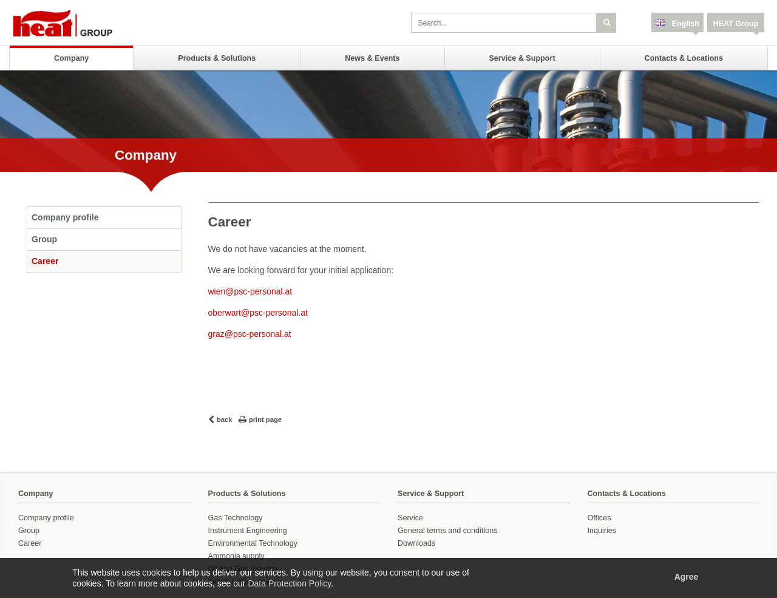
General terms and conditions (448, 530)
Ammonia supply (236, 556)
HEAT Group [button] (736, 23)
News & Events (372, 58)
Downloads (416, 543)
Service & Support (522, 58)
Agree (686, 577)
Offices (599, 518)
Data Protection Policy (289, 583)
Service (410, 518)
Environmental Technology (252, 543)
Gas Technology (235, 518)
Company (71, 58)
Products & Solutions (217, 58)
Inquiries (602, 530)
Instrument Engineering (247, 530)
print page (265, 419)
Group (44, 239)
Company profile (65, 217)
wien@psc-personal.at (250, 291)
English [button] (684, 23)
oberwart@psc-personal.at (258, 313)
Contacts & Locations (684, 58)
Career (45, 261)
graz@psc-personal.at (249, 334)
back (224, 419)
